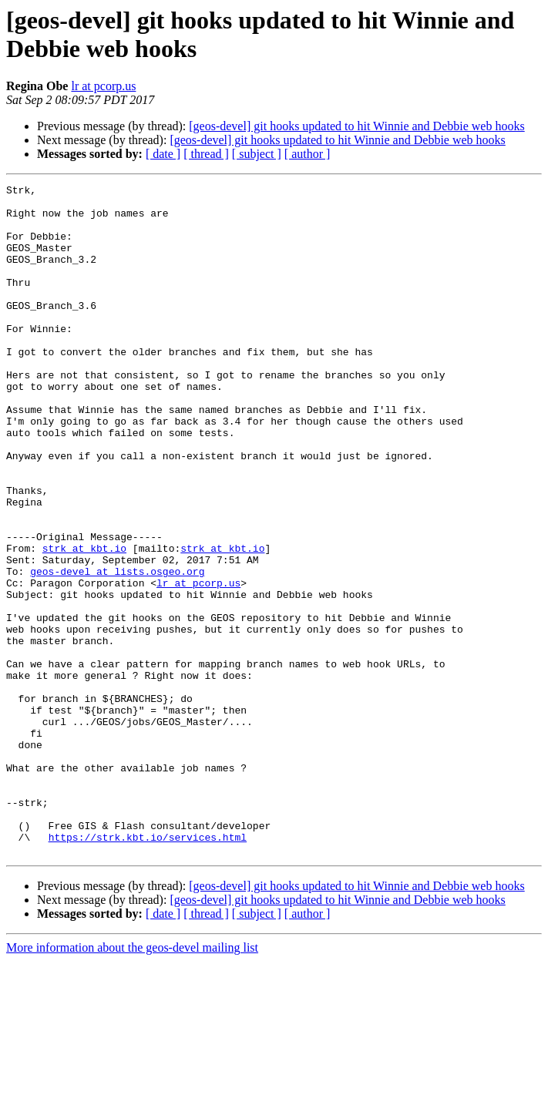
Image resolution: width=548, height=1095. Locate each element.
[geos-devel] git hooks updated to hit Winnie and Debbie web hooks (356, 126)
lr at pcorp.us (103, 85)
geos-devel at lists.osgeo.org (117, 650)
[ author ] (307, 153)
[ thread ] (206, 153)
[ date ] (163, 153)
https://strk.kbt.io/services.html (148, 969)
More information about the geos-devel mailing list (132, 1081)
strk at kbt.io (84, 622)
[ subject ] (256, 153)
